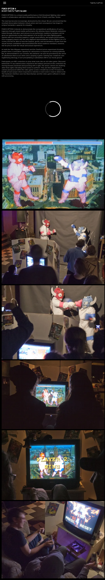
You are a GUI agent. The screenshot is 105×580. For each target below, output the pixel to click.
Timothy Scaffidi (96, 3)
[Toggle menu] (4, 3)
